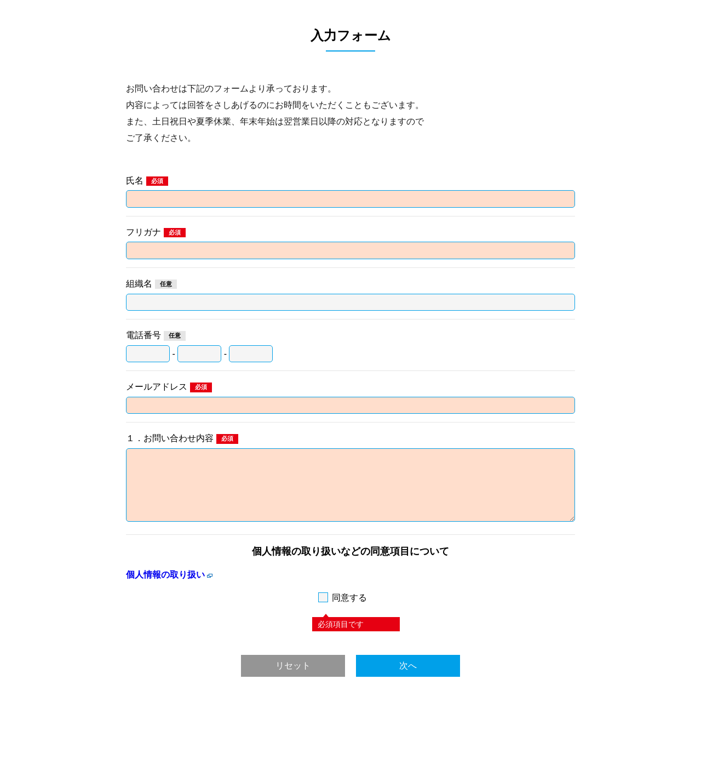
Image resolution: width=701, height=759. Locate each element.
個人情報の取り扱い (165, 574)
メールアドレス (156, 386)
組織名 (139, 283)
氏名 (134, 180)
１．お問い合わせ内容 (170, 438)
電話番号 (143, 335)
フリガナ (143, 232)
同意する (349, 597)
